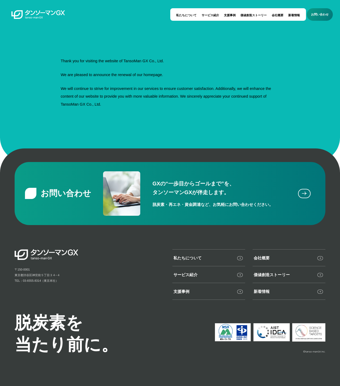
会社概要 (277, 15)
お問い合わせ (320, 14)
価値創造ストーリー (253, 15)
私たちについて (186, 15)
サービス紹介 (210, 15)
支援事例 (230, 15)
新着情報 (294, 15)
